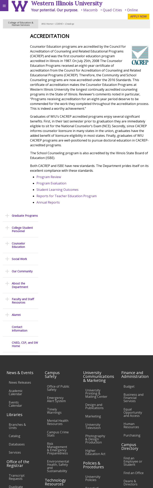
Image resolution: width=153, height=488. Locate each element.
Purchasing (132, 299)
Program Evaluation (62, 193)
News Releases (20, 246)
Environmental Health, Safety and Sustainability (58, 330)
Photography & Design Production (95, 303)
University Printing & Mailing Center (96, 257)
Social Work (19, 79)
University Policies (92, 342)
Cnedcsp (69, 23)
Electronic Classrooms (56, 370)
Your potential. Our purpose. (54, 10)
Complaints (93, 419)
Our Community (22, 91)
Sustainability (59, 457)
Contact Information (19, 149)
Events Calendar (15, 268)
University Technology (56, 408)
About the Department (20, 105)
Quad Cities (112, 10)
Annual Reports (59, 212)
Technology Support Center (56, 395)
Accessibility (11, 457)
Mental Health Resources (57, 286)
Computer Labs (54, 359)
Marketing (93, 280)
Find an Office (134, 337)
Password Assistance (55, 382)
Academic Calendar (16, 256)
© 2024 (68, 481)
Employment (34, 457)
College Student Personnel (22, 49)
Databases (17, 308)
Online (132, 10)
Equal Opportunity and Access (133, 276)
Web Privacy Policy (142, 481)
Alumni (16, 135)
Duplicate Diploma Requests (16, 354)
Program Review (60, 186)
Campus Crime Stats (58, 297)
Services (15, 316)
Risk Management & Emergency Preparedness (57, 312)
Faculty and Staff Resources (23, 121)
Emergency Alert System (56, 263)
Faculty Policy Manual (95, 368)
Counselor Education (18, 65)
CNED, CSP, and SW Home (25, 164)
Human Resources (131, 289)
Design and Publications (94, 270)
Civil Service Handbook (94, 394)
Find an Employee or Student (133, 325)
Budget (129, 250)
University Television (93, 290)
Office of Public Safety (58, 252)
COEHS (58, 23)
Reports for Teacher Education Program (78, 205)
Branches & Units (17, 290)
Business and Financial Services (133, 261)
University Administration (135, 358)
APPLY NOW (138, 16)
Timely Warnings (54, 274)
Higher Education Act (95, 316)
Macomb (90, 10)
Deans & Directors (130, 346)
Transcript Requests (17, 341)
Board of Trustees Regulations (94, 355)
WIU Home (47, 23)
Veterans (81, 457)
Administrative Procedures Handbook (96, 381)
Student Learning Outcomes (69, 199)
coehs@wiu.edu (111, 473)
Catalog (14, 300)
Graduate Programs (25, 36)
